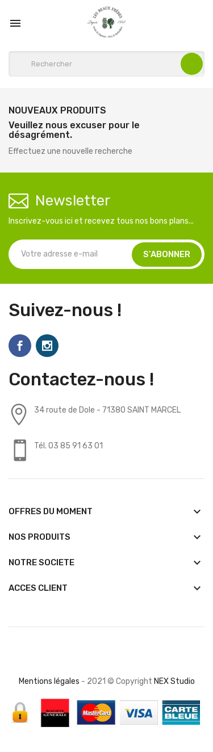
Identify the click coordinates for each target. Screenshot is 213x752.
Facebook (20, 345)
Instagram (47, 345)
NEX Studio (174, 681)
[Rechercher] (106, 64)
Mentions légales (49, 681)
